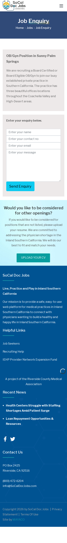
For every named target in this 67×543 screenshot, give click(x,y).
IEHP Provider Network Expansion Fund (30, 359)
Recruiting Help (13, 351)
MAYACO (19, 519)
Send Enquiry (20, 186)
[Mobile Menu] (61, 6)
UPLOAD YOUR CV (33, 257)
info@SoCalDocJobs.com (19, 486)
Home (20, 28)
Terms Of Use (29, 514)
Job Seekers (11, 343)
